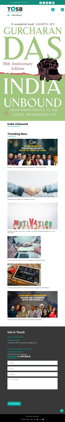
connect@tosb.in (15, 2)
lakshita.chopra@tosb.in (28, 343)
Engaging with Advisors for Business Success (21, 199)
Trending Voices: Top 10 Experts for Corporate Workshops (24, 319)
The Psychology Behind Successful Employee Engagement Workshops (28, 287)
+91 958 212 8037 (13, 343)
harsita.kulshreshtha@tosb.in (17, 354)
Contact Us (25, 2)
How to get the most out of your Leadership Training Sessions (26, 260)
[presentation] (20, 394)
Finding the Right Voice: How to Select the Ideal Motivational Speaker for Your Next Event (31, 232)
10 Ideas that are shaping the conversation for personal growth (26, 167)
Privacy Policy (25, 419)
